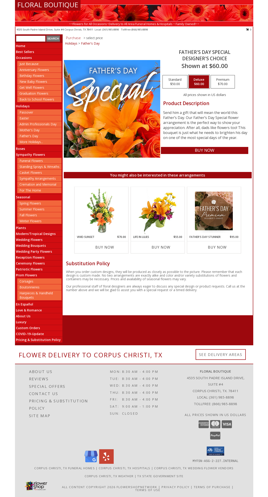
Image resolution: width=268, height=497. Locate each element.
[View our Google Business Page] (91, 462)
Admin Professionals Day (38, 124)
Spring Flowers (30, 203)
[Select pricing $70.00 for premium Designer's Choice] (223, 81)
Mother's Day (29, 130)
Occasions (24, 58)
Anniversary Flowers (34, 70)
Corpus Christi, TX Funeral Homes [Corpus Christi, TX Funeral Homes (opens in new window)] (64, 468)
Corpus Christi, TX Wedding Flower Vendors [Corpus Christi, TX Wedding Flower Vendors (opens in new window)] (194, 468)
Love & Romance (29, 310)
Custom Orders (28, 328)
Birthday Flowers (32, 75)
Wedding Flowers (29, 239)
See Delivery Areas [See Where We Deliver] (220, 354)
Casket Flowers (31, 172)
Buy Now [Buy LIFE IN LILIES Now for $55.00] (161, 247)
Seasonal (23, 197)
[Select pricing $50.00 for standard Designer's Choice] (175, 81)
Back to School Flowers (37, 99)
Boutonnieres (29, 287)
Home (20, 46)
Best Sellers (25, 52)
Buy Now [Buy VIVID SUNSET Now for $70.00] (104, 247)
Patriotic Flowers (29, 269)
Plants (21, 228)
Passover (26, 112)
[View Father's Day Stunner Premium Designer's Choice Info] (214, 211)
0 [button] (249, 29)
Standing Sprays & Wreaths (39, 166)
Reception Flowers (30, 257)
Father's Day (29, 136)
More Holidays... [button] (31, 142)
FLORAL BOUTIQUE (47, 5)
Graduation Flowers (34, 93)
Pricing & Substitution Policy (38, 340)
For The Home (30, 190)
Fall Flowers (28, 215)
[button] (215, 451)
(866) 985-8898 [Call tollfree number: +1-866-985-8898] (139, 29)
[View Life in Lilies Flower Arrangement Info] (158, 211)
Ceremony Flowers (30, 263)
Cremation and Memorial (38, 184)
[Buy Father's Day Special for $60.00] (204, 150)
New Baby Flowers (33, 81)
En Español (24, 304)
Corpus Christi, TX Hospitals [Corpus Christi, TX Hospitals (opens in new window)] (124, 468)
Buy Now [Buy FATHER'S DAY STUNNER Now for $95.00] (217, 247)
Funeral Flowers (31, 161)
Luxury (21, 322)
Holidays (23, 106)
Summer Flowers (32, 209)
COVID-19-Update (30, 334)
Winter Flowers (31, 221)
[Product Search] (30, 39)
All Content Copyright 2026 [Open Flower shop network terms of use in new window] (89, 487)
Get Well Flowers (32, 87)
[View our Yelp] (106, 462)
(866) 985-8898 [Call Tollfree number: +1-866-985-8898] (224, 403)
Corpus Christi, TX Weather (109, 476)
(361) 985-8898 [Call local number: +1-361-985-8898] (111, 29)
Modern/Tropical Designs (36, 234)
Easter (24, 118)
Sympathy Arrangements (38, 178)
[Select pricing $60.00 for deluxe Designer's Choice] (199, 81)
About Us (23, 316)
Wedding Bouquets (31, 245)
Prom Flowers (26, 275)
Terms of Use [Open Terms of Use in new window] (147, 490)
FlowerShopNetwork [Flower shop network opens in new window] (137, 487)
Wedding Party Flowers (34, 251)
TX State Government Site (160, 476)
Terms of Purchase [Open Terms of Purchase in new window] (212, 487)
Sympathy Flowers (30, 154)
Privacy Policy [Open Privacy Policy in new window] (175, 487)
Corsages (26, 281)
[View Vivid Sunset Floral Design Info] (101, 211)
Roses (20, 148)
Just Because (29, 64)
